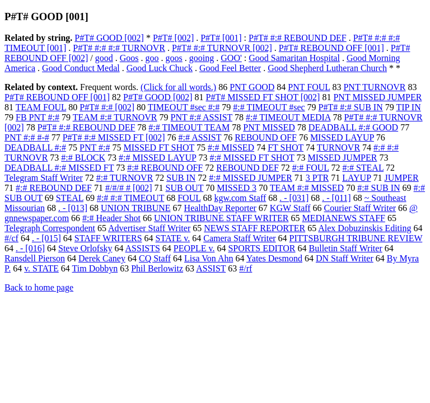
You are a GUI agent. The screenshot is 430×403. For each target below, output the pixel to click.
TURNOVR (338, 147)
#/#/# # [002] (128, 188)
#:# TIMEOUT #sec (269, 107)
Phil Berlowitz (157, 268)
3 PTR (317, 177)
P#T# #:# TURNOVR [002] (222, 48)
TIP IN (408, 107)
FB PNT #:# (37, 117)
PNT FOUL (309, 87)
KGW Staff (290, 208)
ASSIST (211, 268)
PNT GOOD (252, 87)
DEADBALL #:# (35, 147)
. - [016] (30, 248)
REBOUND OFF (266, 137)
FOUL (188, 198)
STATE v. (173, 238)
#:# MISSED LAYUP (157, 157)
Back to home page (38, 287)
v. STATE (41, 268)
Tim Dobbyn (95, 268)
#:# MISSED (231, 147)
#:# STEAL (363, 167)
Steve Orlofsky (85, 248)
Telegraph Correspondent (49, 228)
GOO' (231, 58)
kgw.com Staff (240, 198)
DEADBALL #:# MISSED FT (59, 167)
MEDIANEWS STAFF (343, 218)
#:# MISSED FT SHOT (251, 157)
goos (174, 58)
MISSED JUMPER (342, 157)
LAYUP (356, 177)
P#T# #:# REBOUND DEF (298, 38)
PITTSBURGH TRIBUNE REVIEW (356, 238)
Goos (129, 58)
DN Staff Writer (344, 258)
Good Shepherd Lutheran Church (327, 68)
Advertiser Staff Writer (149, 228)
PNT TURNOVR (374, 87)
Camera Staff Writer (239, 238)
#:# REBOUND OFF (165, 167)
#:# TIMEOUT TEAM (189, 127)
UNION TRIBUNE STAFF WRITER (221, 218)
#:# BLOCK (83, 157)
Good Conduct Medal (81, 68)
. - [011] (336, 198)
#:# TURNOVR (124, 177)
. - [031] (294, 198)
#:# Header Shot (111, 218)
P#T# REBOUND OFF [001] (331, 48)
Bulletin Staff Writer (345, 248)
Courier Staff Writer (360, 208)
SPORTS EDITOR (261, 248)
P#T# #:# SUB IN (351, 107)
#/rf (245, 268)
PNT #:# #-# (26, 137)
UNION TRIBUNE (136, 208)
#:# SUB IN (378, 188)
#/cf (11, 238)
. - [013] (72, 208)
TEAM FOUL (41, 107)
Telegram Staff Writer (43, 177)
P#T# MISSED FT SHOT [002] (263, 97)
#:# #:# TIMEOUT (130, 198)
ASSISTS (142, 248)
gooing (201, 58)
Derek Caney (101, 258)
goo (152, 58)
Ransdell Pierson (34, 258)
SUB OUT (185, 188)
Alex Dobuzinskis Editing (364, 228)
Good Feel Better (230, 68)
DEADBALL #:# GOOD (353, 127)
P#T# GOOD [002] (109, 38)
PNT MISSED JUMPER (377, 97)
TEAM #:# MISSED (307, 188)
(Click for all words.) (178, 87)
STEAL (69, 198)
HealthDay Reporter (220, 208)
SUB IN (180, 177)
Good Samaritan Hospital (294, 58)
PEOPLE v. (194, 248)
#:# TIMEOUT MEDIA (288, 117)
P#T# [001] (220, 38)
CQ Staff (155, 258)
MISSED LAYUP (342, 137)
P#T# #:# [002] (107, 107)
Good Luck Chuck (160, 68)
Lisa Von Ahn (208, 258)
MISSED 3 (236, 188)
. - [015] (46, 238)
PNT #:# (95, 147)
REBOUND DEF (247, 167)
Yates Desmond (274, 258)
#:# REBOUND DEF (54, 188)
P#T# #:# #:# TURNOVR (119, 48)
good (104, 58)
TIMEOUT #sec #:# (184, 107)
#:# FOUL (310, 167)
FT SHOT (285, 147)
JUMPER (401, 177)
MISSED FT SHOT (158, 147)
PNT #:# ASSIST (202, 117)
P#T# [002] (173, 38)
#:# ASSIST (200, 137)
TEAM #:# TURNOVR (115, 117)
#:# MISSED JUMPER (250, 177)
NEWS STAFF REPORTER (254, 228)
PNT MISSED (269, 127)
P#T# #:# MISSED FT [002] (114, 137)
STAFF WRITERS (108, 238)
